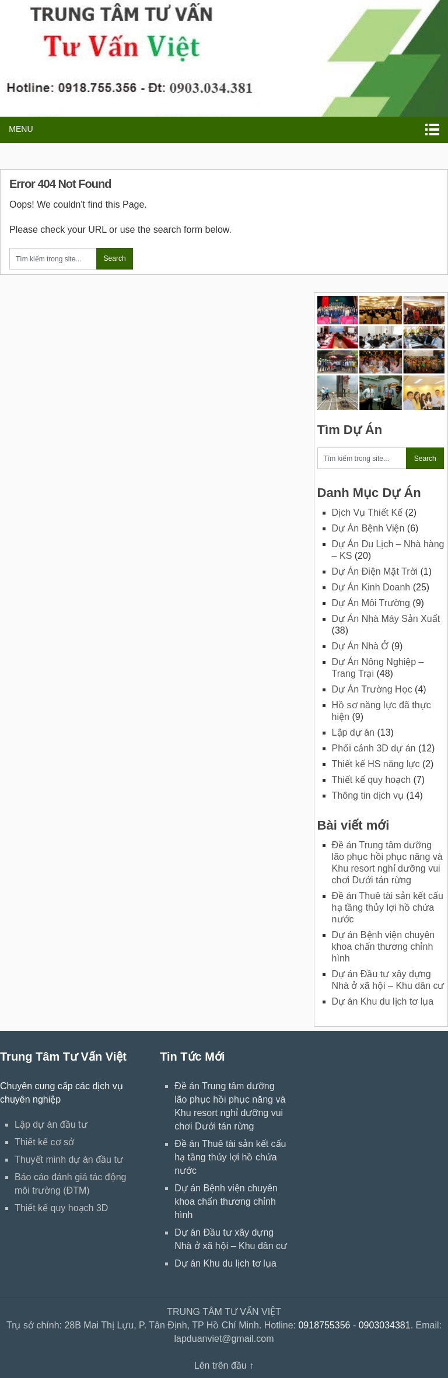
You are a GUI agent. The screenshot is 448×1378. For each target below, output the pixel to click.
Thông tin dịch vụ (368, 795)
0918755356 (324, 1325)
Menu (21, 129)
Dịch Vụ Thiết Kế (367, 512)
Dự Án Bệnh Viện (368, 528)
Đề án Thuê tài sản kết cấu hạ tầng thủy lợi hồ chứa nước (387, 907)
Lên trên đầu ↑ (224, 1365)
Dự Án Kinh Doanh (371, 587)
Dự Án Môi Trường (371, 603)
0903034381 (385, 1325)
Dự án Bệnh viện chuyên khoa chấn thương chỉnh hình (383, 946)
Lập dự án (353, 732)
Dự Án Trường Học (372, 689)
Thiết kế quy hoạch (371, 780)
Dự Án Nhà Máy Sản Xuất (386, 619)
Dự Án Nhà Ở (360, 646)
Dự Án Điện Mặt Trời (375, 571)
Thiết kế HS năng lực (376, 764)
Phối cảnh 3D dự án (374, 748)
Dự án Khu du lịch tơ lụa (383, 1001)
